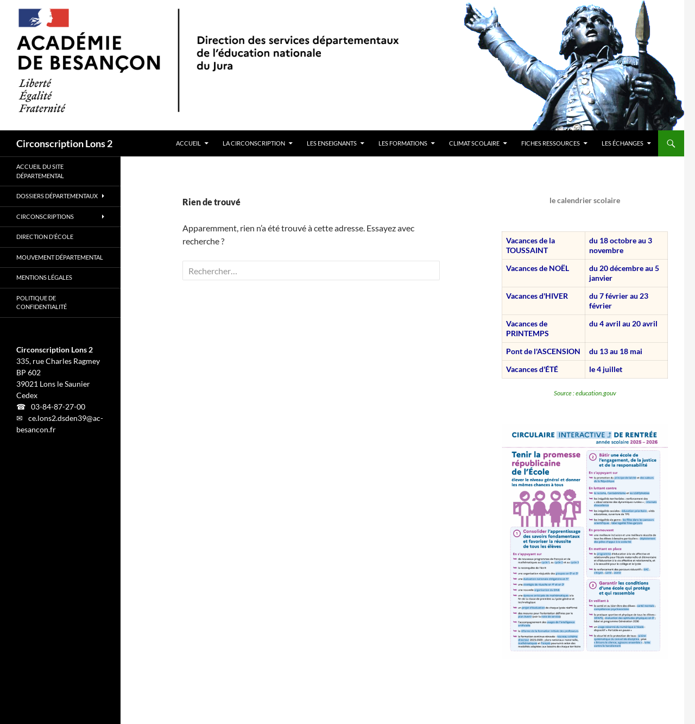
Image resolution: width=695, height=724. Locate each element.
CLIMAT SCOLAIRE (474, 143)
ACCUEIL (188, 143)
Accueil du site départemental (40, 171)
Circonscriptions (45, 216)
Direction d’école (44, 236)
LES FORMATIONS (402, 143)
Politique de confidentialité (41, 302)
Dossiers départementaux (57, 195)
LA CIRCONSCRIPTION (254, 143)
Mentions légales (44, 277)
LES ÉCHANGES (622, 143)
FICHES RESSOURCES (550, 143)
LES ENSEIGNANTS (332, 143)
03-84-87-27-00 (58, 406)
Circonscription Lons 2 (64, 143)
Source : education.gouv (585, 393)
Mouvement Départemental (59, 257)
